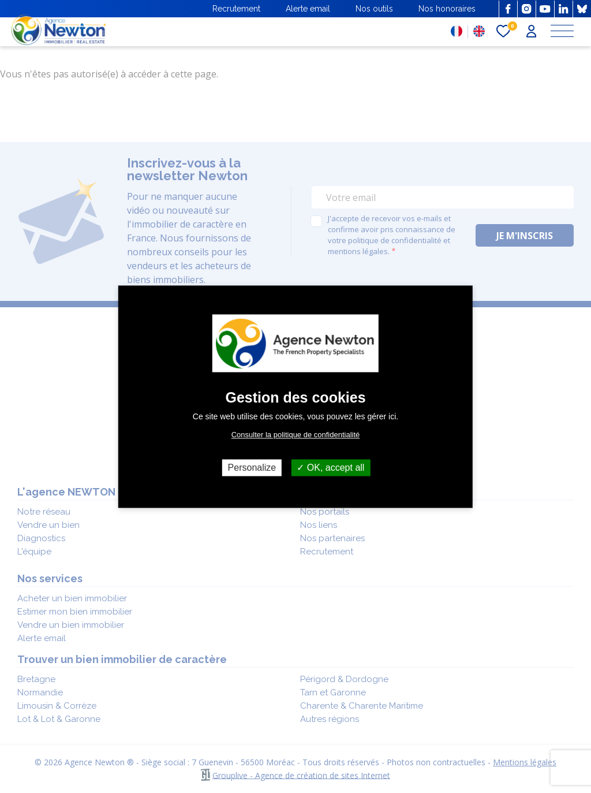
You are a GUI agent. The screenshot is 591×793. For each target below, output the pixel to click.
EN (479, 31)
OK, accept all (330, 467)
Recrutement (236, 8)
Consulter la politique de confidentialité (295, 434)
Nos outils (374, 8)
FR (456, 31)
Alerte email (308, 8)
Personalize (252, 467)
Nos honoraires (447, 8)
